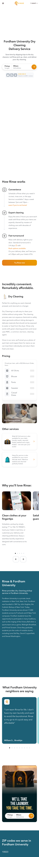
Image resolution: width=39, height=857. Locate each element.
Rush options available (17, 248)
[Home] (20, 3)
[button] (16, 245)
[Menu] (3, 3)
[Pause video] (34, 421)
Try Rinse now (19, 263)
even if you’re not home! (18, 205)
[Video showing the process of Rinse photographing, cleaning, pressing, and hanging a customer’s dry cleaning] (19, 413)
